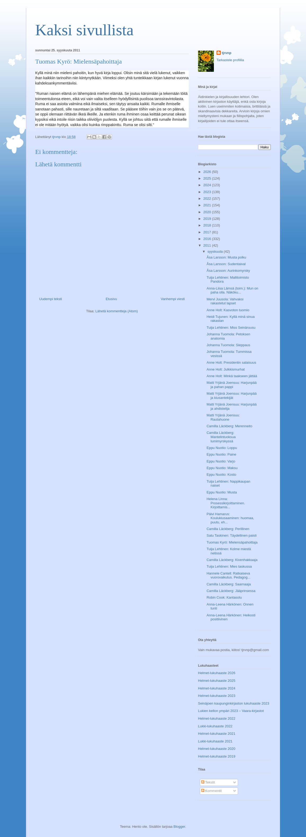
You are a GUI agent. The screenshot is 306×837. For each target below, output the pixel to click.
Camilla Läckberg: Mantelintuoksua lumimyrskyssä (221, 437)
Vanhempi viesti (173, 299)
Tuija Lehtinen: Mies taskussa (229, 566)
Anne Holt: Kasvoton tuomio (227, 310)
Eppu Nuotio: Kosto (221, 475)
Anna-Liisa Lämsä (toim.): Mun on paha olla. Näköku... (232, 290)
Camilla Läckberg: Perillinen (227, 529)
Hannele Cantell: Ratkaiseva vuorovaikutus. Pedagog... (228, 575)
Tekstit (208, 782)
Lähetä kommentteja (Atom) (116, 311)
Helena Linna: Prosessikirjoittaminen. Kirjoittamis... (225, 503)
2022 (207, 199)
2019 (207, 219)
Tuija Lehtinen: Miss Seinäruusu (230, 328)
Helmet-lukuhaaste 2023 (216, 696)
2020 (207, 212)
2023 (207, 192)
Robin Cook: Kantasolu (224, 597)
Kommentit (211, 791)
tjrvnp (226, 53)
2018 (207, 225)
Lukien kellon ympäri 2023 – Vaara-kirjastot (231, 711)
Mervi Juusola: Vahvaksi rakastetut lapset (224, 301)
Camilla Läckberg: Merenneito (229, 426)
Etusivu (111, 299)
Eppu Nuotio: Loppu (221, 448)
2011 (207, 245)
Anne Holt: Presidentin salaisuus (231, 362)
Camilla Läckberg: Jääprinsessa (230, 591)
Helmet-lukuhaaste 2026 (216, 673)
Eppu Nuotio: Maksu (221, 468)
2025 (207, 178)
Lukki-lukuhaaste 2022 (215, 726)
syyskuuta (216, 251)
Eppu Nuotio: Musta (221, 492)
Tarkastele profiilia (230, 60)
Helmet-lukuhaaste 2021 (216, 734)
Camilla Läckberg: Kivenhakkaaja (231, 560)
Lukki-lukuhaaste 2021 (215, 741)
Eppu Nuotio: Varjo (220, 461)
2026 (207, 172)
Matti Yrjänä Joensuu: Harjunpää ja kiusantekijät (231, 395)
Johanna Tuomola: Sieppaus (228, 345)
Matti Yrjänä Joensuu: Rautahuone (223, 417)
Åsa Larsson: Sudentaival (225, 264)
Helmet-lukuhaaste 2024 (216, 688)
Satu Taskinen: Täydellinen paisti (231, 535)
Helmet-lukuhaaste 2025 (216, 681)
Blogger (179, 827)
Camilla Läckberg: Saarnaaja (228, 584)
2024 (207, 185)
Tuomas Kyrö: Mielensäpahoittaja (231, 542)
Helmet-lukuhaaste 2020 (216, 749)
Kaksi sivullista (84, 30)
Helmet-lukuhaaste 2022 (216, 718)
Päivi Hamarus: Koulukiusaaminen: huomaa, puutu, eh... (230, 518)
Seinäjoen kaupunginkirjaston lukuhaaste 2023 (233, 703)
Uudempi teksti (50, 299)
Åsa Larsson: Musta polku (226, 257)
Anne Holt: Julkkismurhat (225, 369)
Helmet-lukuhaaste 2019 (216, 756)
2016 (207, 239)
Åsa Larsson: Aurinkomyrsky (228, 271)
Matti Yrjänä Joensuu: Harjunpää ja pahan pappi (231, 385)
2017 (207, 232)
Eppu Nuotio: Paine (221, 454)
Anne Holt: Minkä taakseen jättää (231, 376)
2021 (207, 205)
